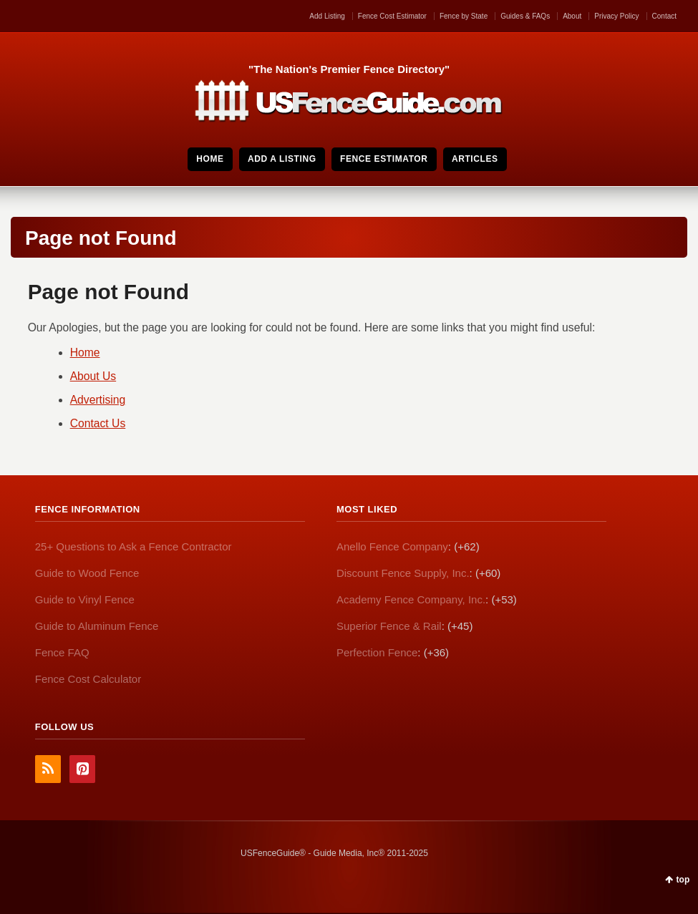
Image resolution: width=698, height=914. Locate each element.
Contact (664, 16)
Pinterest (82, 769)
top (683, 880)
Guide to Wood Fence (87, 573)
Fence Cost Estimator (392, 16)
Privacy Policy (616, 16)
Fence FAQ (62, 652)
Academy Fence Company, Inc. (410, 599)
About (572, 16)
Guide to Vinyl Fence (85, 599)
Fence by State (464, 16)
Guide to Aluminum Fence (97, 626)
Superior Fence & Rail (389, 626)
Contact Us (98, 423)
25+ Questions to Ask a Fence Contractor (133, 546)
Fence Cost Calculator (88, 679)
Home (85, 352)
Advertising (98, 400)
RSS (48, 769)
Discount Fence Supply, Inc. (403, 573)
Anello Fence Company (392, 546)
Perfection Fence (376, 652)
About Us (93, 376)
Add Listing (326, 16)
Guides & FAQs (525, 16)
